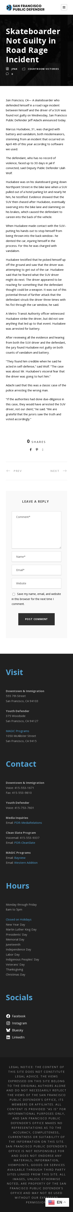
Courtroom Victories (43, 68)
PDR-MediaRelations (28, 823)
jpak (14, 68)
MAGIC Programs (17, 731)
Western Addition (26, 862)
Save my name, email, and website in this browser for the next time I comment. (36, 599)
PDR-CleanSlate (24, 843)
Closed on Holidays (19, 919)
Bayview (20, 858)
